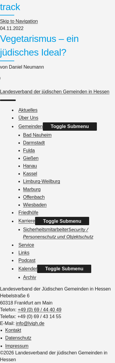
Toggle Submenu (70, 126)
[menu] (8, 100)
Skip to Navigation (19, 21)
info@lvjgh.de (30, 323)
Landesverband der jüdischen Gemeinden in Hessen (54, 91)
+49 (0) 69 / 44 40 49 (40, 309)
